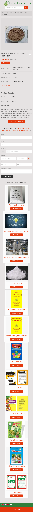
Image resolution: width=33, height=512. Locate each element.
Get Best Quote (16, 208)
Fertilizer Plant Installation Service (16, 257)
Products (9, 12)
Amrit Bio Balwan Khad (16, 414)
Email (2, 141)
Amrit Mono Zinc (16, 362)
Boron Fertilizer (16, 283)
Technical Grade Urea (16, 205)
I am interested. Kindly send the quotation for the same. (16, 171)
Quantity (3, 155)
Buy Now (6, 63)
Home (3, 12)
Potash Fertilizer (16, 492)
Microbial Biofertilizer (16, 388)
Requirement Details (6, 168)
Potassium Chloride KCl (16, 309)
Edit (29, 158)
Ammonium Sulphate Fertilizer (16, 335)
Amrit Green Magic (16, 440)
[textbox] (22, 158)
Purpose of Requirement (7, 161)
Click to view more (5, 85)
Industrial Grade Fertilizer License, (16, 231)
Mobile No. (3, 148)
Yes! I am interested (16, 121)
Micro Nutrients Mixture (16, 466)
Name (2, 134)
